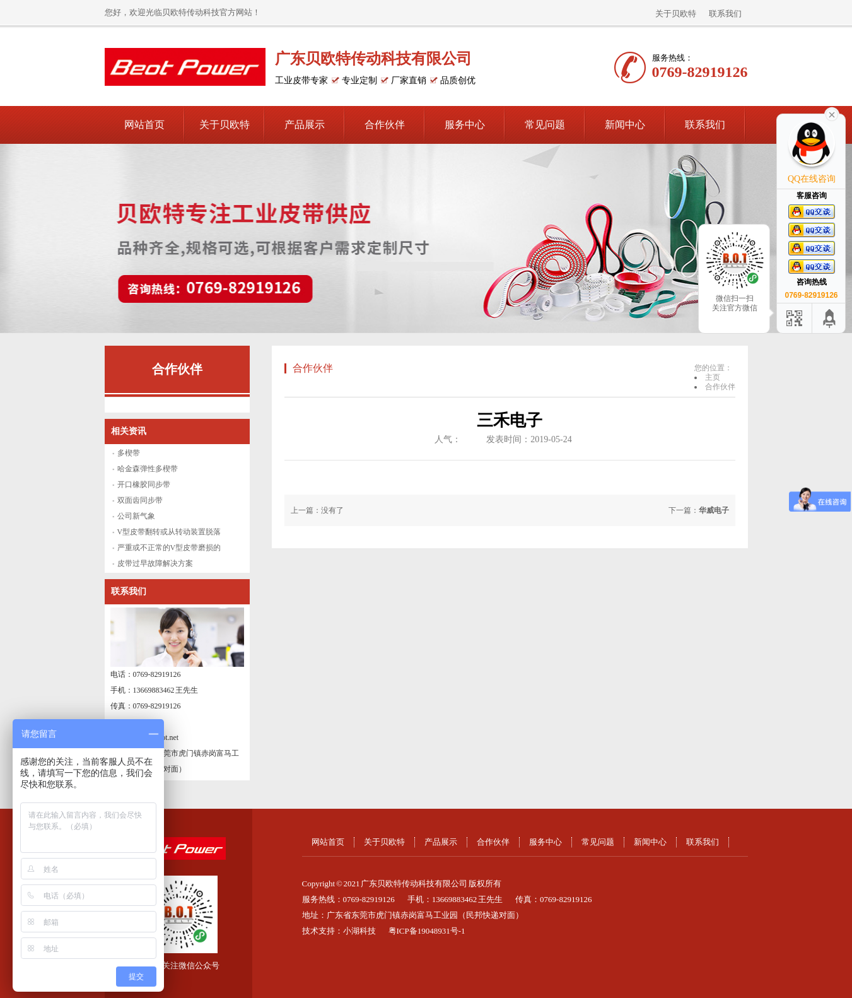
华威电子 (714, 510)
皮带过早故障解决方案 (155, 563)
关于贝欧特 (675, 13)
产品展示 (304, 124)
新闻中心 (625, 124)
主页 (712, 377)
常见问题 (545, 124)
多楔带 (128, 453)
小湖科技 (359, 931)
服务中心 (465, 124)
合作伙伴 (385, 124)
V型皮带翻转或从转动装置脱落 (169, 531)
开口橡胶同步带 (143, 484)
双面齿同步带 (140, 500)
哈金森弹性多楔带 (147, 468)
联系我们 (725, 13)
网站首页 (144, 124)
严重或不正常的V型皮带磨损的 (169, 547)
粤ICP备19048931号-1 (426, 931)
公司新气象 (136, 516)
